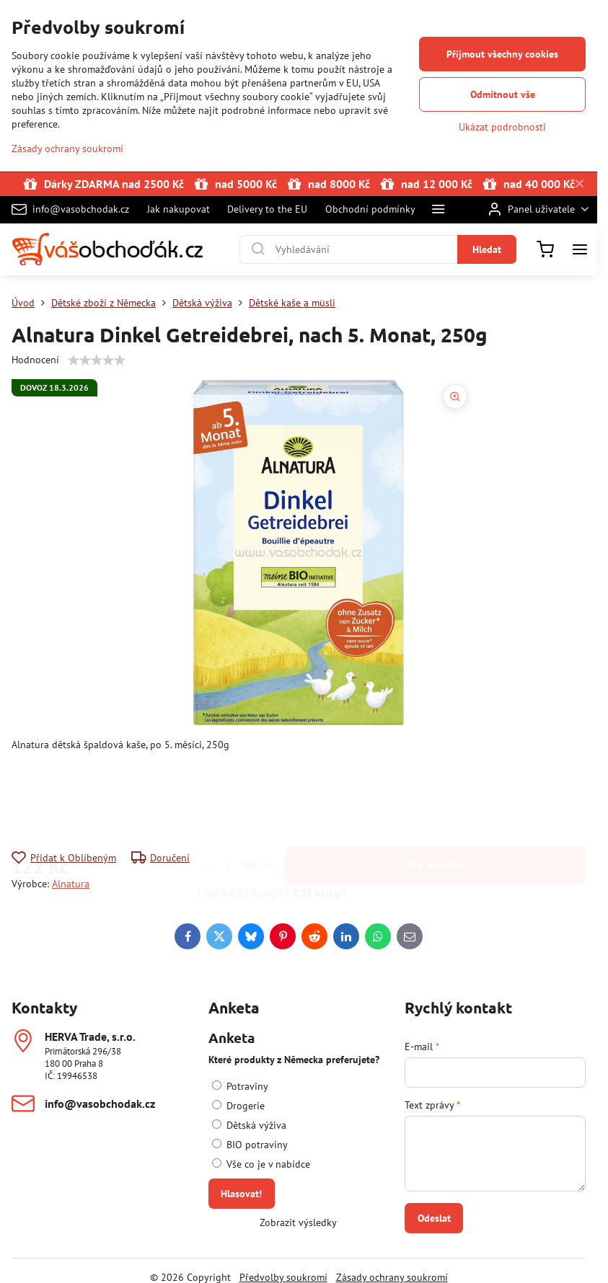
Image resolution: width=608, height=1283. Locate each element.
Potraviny (240, 1086)
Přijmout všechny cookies (502, 54)
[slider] (96, 360)
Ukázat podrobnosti (502, 126)
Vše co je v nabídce (261, 1164)
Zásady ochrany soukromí (67, 148)
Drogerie (238, 1105)
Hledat (486, 249)
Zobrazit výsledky (298, 1222)
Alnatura (70, 883)
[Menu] (580, 249)
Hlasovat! (241, 1193)
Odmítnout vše (502, 94)
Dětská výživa (249, 1125)
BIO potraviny (250, 1144)
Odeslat (434, 1218)
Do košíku (435, 794)
